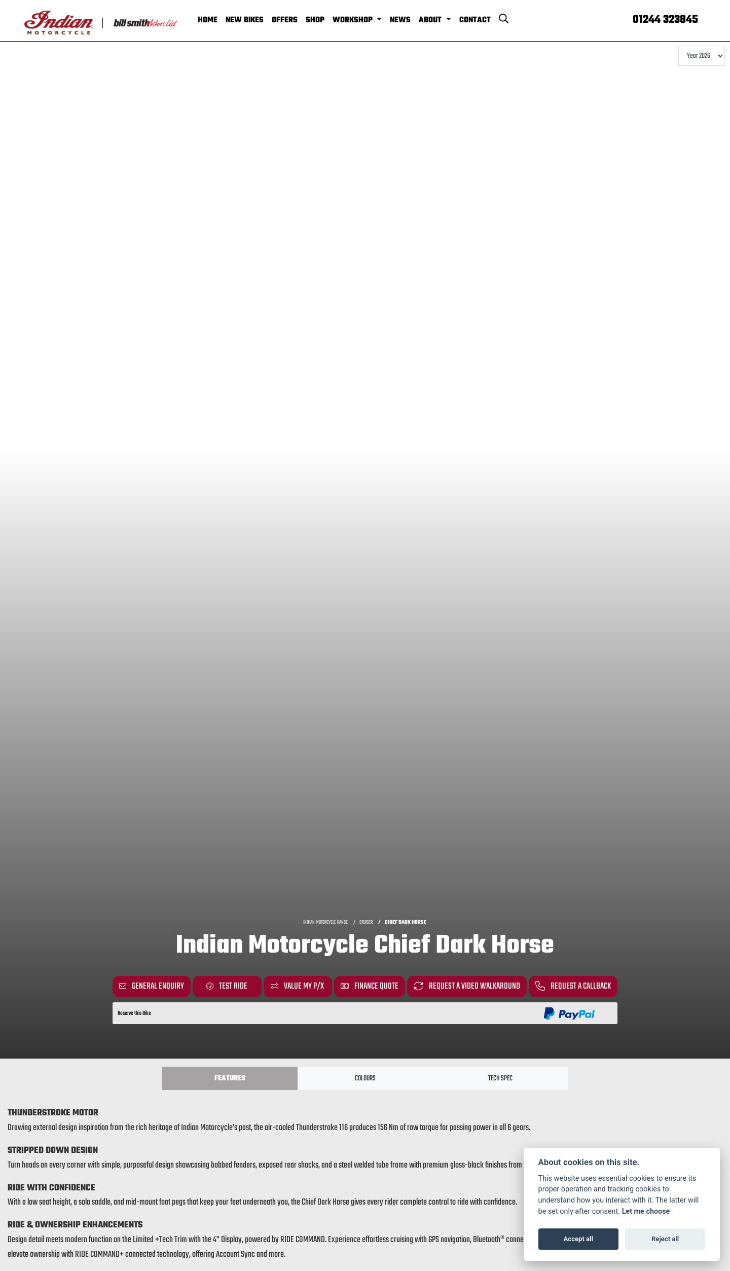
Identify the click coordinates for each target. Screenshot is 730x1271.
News (400, 20)
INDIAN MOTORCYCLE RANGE (325, 922)
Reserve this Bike (134, 1013)
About (431, 20)
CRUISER (366, 922)
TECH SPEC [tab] (500, 1078)
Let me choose (646, 1211)
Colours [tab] (365, 1078)
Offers (285, 20)
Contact (475, 20)
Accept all (578, 1239)
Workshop (354, 20)
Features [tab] (229, 1078)
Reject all (665, 1239)
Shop (315, 20)
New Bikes (245, 20)
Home (207, 20)
